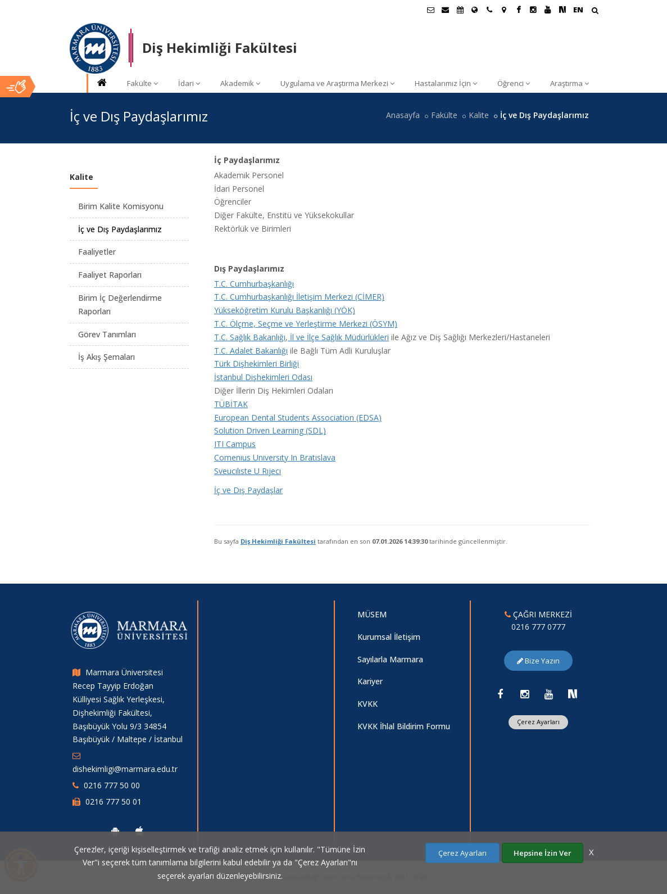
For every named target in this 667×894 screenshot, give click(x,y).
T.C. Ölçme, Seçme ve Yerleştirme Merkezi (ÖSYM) (305, 323)
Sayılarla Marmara (390, 659)
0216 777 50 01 (113, 801)
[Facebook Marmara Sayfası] (518, 9)
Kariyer (370, 681)
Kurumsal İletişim (388, 636)
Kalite (479, 115)
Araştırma (569, 83)
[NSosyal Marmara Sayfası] (562, 9)
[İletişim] (489, 9)
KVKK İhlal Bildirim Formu (403, 726)
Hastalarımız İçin (446, 83)
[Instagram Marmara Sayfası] (533, 9)
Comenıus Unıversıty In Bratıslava (274, 457)
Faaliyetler (97, 251)
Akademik (240, 83)
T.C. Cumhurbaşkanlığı (254, 283)
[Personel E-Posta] (445, 9)
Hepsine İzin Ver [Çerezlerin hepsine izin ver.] (542, 853)
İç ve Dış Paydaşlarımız (120, 229)
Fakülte (142, 83)
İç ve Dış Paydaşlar (248, 490)
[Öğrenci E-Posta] (431, 9)
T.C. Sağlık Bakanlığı (249, 337)
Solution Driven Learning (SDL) (270, 430)
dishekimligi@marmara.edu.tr (125, 769)
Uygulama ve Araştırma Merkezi (337, 83)
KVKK (367, 703)
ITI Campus (235, 444)
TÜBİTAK (231, 404)
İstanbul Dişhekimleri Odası (263, 377)
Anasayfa (403, 115)
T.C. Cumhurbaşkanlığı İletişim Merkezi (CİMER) (299, 296)
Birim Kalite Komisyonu (121, 206)
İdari (189, 83)
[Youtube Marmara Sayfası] (547, 9)
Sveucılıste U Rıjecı (247, 471)
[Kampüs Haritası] (504, 9)
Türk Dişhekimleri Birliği (256, 363)
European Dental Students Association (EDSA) (298, 417)
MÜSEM (372, 614)
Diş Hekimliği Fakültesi (278, 541)
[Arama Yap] (594, 11)
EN (578, 9)
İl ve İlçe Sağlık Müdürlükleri (338, 337)
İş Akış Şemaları (106, 356)
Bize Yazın (538, 661)
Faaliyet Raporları (110, 274)
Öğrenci (513, 83)
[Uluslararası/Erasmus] (474, 9)
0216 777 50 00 (112, 785)
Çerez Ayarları (538, 721)
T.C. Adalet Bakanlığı (251, 350)
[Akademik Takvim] (460, 9)
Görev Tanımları (107, 334)
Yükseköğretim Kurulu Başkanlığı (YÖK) (284, 310)
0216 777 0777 (538, 626)
